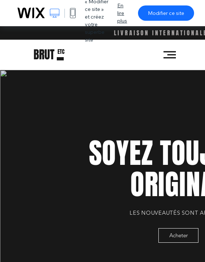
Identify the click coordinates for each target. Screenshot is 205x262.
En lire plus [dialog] (122, 13)
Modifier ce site (166, 13)
